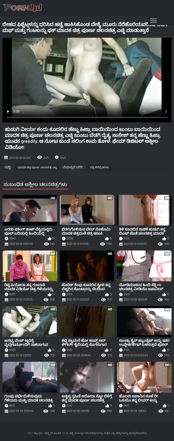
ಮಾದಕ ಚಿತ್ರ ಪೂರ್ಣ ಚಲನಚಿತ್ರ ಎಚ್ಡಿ (37, 167)
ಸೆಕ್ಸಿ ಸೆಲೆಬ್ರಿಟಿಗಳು (99, 167)
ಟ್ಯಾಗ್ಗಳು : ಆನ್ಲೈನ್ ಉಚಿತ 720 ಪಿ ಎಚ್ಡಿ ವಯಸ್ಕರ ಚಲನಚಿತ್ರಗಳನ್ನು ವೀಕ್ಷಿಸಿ (72, 433)
